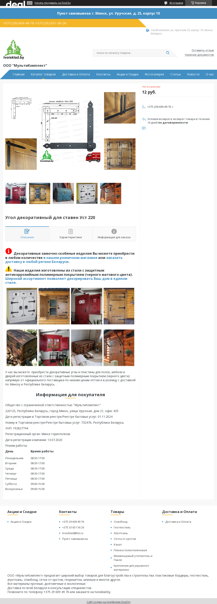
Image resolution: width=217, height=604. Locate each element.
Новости (193, 74)
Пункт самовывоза (75, 539)
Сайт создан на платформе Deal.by (108, 602)
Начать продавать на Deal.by (53, 2)
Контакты (103, 74)
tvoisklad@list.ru (72, 533)
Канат (118, 544)
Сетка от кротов (125, 539)
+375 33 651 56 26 (73, 527)
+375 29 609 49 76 (73, 522)
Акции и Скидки (127, 74)
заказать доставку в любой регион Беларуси (64, 259)
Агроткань (121, 533)
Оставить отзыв (203, 50)
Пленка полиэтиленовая (130, 550)
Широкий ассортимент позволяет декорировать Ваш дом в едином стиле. (66, 280)
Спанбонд (120, 522)
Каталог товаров (43, 74)
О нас (210, 74)
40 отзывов (176, 3)
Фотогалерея (154, 74)
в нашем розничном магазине (70, 257)
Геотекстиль (122, 527)
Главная (18, 74)
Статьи (175, 74)
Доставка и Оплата (76, 74)
